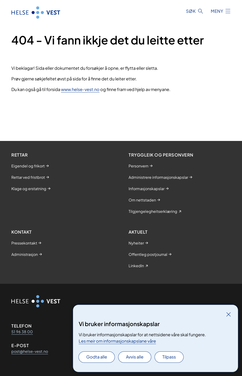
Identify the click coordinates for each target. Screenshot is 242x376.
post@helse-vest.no (29, 351)
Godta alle (96, 356)
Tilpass (169, 356)
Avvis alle (134, 356)
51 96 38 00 (22, 331)
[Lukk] (228, 314)
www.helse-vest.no (80, 89)
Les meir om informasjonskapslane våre (117, 341)
